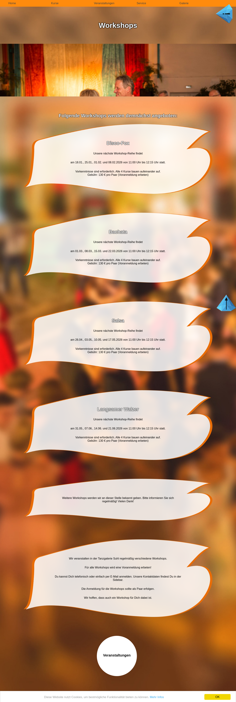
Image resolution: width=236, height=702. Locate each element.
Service (141, 3)
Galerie (183, 3)
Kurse (55, 3)
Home (12, 3)
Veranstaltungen (104, 3)
